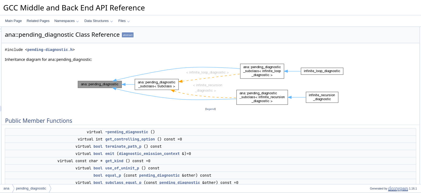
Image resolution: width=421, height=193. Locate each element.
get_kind (181, 160)
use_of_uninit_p (189, 168)
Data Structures (98, 21)
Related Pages (38, 21)
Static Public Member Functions (384, 177)
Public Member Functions (379, 30)
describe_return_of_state (383, 106)
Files (124, 21)
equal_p (180, 175)
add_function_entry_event (383, 118)
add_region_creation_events (385, 136)
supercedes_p (375, 153)
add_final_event (376, 142)
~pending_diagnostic (193, 131)
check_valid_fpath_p (380, 165)
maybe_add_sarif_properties (385, 171)
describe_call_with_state (383, 100)
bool (165, 146)
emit (177, 153)
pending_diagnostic (226, 175)
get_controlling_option (197, 139)
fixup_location (375, 83)
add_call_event (376, 130)
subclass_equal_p (190, 182)
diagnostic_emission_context (216, 153)
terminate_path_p (190, 146)
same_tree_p (374, 183)
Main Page (13, 21)
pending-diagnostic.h (117, 49)
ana (6, 188)
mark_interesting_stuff (381, 159)
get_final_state (375, 148)
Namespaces (66, 21)
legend (211, 109)
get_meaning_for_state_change (388, 94)
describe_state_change (382, 89)
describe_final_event (380, 112)
